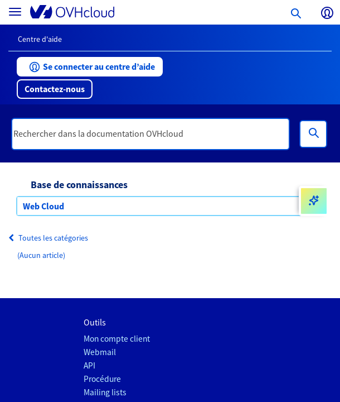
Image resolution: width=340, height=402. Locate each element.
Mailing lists (105, 392)
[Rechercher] (313, 134)
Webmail (100, 352)
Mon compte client (117, 338)
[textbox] (150, 134)
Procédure (102, 379)
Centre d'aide (40, 39)
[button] (90, 66)
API (89, 365)
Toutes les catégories (48, 238)
